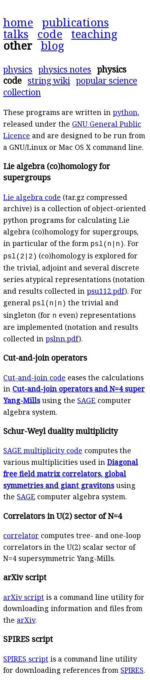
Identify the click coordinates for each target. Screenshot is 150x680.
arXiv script (23, 594)
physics (17, 69)
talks (15, 33)
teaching (94, 33)
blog (52, 45)
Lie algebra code (32, 197)
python (125, 112)
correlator (21, 532)
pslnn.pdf (62, 335)
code (49, 33)
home (18, 22)
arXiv (26, 616)
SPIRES (132, 667)
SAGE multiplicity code (42, 447)
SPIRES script (25, 655)
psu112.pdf (106, 289)
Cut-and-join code (34, 374)
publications (75, 22)
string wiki (49, 80)
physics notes (64, 69)
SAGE (86, 397)
